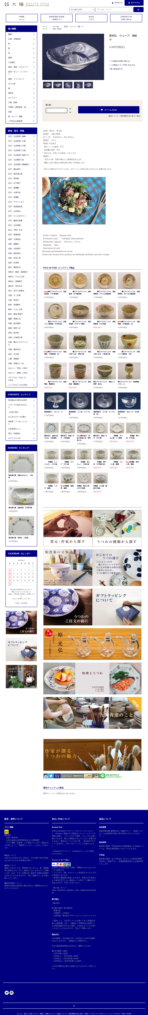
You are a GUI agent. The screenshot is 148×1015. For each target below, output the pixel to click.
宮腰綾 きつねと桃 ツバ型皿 (116, 437)
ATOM (128, 1014)
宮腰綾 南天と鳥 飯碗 (132, 463)
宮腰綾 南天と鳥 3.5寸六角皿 (84, 487)
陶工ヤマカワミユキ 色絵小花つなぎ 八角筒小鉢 (104, 353)
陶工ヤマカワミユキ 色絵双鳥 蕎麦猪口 (80, 383)
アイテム (133, 3)
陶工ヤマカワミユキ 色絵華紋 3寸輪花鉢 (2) (55, 353)
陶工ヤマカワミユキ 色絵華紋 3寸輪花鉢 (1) (129, 323)
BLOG (91, 18)
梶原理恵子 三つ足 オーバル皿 (79, 413)
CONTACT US (126, 18)
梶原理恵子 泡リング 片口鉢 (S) (129, 413)
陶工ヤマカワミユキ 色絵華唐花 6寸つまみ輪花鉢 (129, 293)
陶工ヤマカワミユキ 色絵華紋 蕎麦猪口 (55, 383)
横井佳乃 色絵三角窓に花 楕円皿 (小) (84, 438)
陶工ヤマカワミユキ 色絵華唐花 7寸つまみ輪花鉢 (104, 293)
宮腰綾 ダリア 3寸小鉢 (67, 463)
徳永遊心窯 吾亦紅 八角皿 (18, 538)
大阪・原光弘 (57, 29)
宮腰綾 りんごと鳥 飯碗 (116, 463)
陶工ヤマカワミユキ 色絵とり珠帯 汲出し (104, 383)
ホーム (45, 26)
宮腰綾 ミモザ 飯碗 (50, 487)
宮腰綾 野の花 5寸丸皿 (132, 437)
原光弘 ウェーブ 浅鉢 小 (74, 26)
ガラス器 (56, 26)
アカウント (118, 3)
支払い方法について (31, 1014)
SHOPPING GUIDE (56, 18)
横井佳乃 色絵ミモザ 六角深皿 (67, 437)
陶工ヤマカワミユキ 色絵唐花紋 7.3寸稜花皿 (55, 293)
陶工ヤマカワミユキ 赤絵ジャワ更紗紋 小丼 (129, 353)
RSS (123, 1014)
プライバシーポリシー (98, 1014)
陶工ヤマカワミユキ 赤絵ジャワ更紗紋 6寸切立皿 (55, 323)
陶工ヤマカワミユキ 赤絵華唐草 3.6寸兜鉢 (104, 323)
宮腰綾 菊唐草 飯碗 (67, 487)
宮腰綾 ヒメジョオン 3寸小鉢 (50, 463)
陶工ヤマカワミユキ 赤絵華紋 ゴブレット (129, 383)
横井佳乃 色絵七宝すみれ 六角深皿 (51, 437)
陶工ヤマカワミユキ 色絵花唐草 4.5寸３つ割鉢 (80, 323)
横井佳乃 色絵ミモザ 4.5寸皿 (100, 437)
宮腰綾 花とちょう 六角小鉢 (83, 463)
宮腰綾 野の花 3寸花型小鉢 (99, 463)
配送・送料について (47, 1014)
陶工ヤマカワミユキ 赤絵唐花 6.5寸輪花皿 (80, 293)
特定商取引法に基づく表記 (130, 116)
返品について (113, 116)
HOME (21, 18)
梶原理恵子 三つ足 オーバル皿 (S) (104, 413)
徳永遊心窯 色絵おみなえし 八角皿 (20, 476)
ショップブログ (114, 1014)
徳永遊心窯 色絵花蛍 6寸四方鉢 (20, 508)
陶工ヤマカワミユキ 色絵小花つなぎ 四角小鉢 (80, 353)
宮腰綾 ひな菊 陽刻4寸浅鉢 (100, 487)
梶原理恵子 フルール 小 (53, 412)
